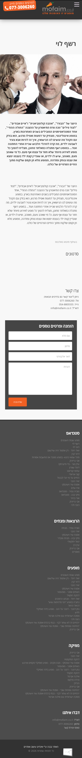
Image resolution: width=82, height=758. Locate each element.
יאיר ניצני (75, 481)
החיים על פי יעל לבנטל (68, 477)
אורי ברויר (75, 498)
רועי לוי (76, 447)
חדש (77, 612)
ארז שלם (75, 487)
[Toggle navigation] (76, 4)
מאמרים (75, 551)
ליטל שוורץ (74, 467)
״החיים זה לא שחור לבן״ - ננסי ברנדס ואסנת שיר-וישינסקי (52, 622)
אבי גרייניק (74, 460)
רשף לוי (75, 443)
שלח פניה (17, 402)
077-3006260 (67, 300)
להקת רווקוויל (73, 595)
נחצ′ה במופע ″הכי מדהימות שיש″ (63, 602)
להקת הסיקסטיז (71, 659)
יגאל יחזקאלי (73, 541)
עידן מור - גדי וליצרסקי (68, 464)
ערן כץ (76, 545)
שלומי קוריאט (73, 470)
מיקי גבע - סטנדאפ (70, 494)
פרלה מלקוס (73, 679)
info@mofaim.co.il (61, 308)
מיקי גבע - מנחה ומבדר (68, 538)
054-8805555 (66, 304)
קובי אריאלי (74, 474)
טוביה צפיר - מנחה (70, 528)
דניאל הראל (73, 605)
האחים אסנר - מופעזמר (68, 592)
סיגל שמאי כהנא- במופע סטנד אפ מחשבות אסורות (55, 457)
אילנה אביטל (73, 676)
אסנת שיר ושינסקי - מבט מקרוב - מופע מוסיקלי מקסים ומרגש (50, 662)
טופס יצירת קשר (71, 727)
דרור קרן (75, 453)
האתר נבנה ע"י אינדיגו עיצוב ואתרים (41, 746)
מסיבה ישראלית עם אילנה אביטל (63, 615)
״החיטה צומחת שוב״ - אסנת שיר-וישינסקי (59, 626)
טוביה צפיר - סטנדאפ (69, 491)
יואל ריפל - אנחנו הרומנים (67, 598)
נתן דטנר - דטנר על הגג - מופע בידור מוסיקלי (57, 609)
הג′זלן (76, 683)
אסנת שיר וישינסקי (70, 484)
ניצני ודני (75, 505)
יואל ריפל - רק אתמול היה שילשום (63, 450)
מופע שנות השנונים (70, 440)
